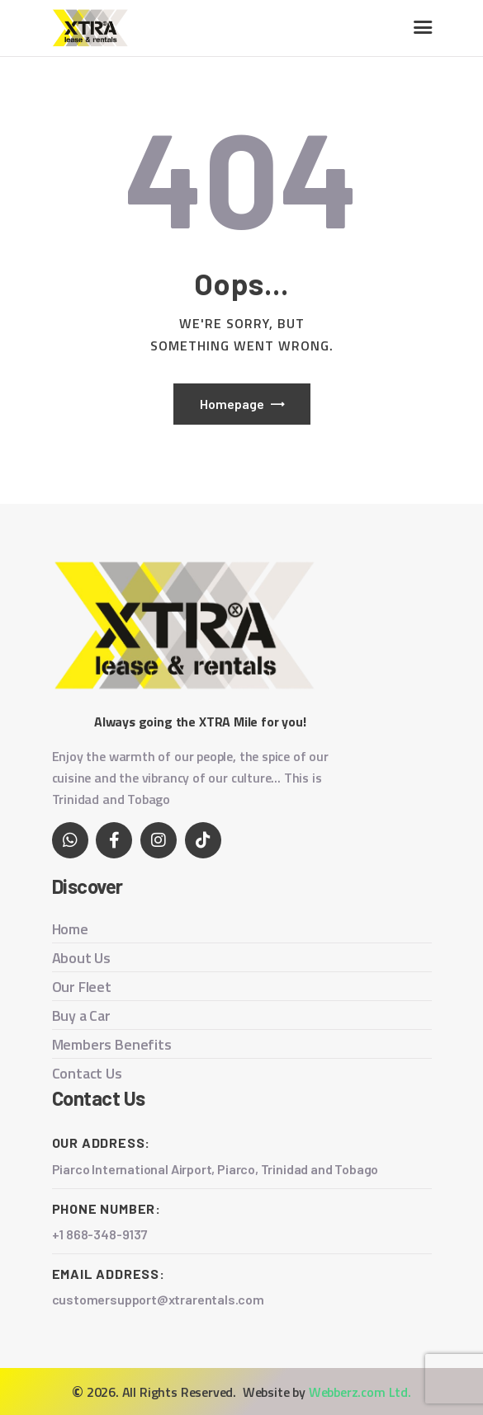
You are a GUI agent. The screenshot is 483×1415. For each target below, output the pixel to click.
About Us (81, 958)
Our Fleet (81, 986)
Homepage (232, 403)
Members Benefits (112, 1044)
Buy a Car (81, 1015)
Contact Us (87, 1073)
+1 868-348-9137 (100, 1234)
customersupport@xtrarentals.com (159, 1299)
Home (70, 929)
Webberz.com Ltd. (360, 1392)
